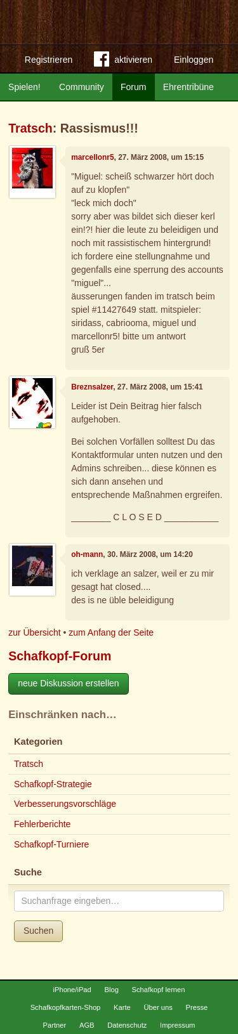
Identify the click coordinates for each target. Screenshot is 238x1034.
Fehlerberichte (42, 824)
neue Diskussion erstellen (68, 683)
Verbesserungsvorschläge (65, 804)
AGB (87, 1025)
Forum (133, 87)
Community (81, 87)
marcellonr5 (92, 157)
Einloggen (193, 60)
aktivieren (123, 61)
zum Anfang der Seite (111, 632)
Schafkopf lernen (158, 989)
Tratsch (30, 128)
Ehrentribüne (188, 87)
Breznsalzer (92, 387)
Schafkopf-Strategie (53, 784)
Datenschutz (127, 1025)
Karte (122, 1007)
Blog (111, 989)
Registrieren (48, 60)
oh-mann (87, 554)
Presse (197, 1007)
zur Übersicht (34, 632)
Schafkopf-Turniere (51, 844)
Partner (55, 1025)
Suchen (38, 931)
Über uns (157, 1007)
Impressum (177, 1025)
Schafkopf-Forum (59, 656)
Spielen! (24, 87)
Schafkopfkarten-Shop (65, 1007)
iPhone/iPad (72, 989)
